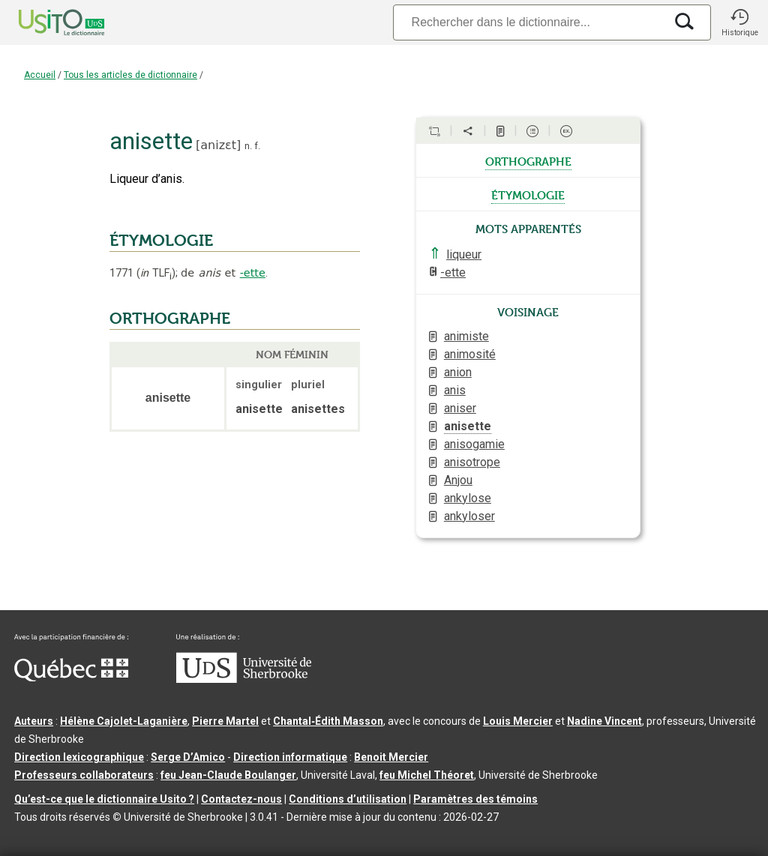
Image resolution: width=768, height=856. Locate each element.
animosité (470, 354)
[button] (739, 22)
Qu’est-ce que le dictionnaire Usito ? (104, 799)
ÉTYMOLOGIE (161, 241)
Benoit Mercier (391, 757)
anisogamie (474, 444)
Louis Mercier (518, 721)
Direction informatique (290, 757)
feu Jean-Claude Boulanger (228, 775)
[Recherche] (529, 22)
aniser (460, 408)
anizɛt (218, 145)
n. (248, 145)
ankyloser (469, 516)
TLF (156, 273)
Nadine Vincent (604, 721)
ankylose (467, 498)
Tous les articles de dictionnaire (130, 75)
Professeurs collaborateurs (84, 775)
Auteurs (33, 721)
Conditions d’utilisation (347, 799)
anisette (467, 426)
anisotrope (472, 462)
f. (257, 145)
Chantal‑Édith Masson (328, 721)
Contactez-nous (241, 799)
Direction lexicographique (79, 757)
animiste (466, 336)
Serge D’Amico (188, 757)
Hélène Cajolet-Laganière (124, 721)
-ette (253, 273)
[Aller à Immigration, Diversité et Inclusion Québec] (71, 678)
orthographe (528, 160)
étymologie (528, 194)
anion (458, 372)
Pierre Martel (225, 721)
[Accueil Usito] (45, 22)
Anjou (458, 480)
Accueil (40, 75)
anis (455, 390)
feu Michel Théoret (427, 775)
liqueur (464, 254)
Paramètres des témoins (475, 799)
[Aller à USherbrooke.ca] (243, 679)
